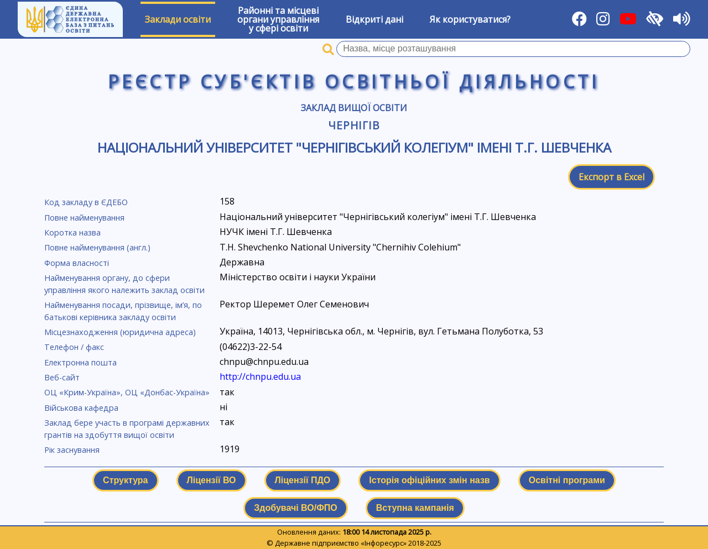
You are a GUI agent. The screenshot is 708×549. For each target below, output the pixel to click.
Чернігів (354, 125)
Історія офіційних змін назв (429, 480)
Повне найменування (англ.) (97, 247)
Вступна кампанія (415, 508)
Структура (125, 480)
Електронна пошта (80, 362)
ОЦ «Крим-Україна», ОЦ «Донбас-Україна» (127, 392)
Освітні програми (567, 480)
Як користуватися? (470, 19)
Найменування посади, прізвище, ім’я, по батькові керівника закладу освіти (123, 311)
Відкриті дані (374, 19)
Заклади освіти (178, 19)
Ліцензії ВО (211, 480)
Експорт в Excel (611, 177)
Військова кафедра (81, 407)
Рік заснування (72, 450)
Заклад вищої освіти (354, 108)
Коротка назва (72, 232)
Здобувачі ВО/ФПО (295, 508)
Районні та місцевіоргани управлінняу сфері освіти (278, 19)
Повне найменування (84, 217)
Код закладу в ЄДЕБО (86, 202)
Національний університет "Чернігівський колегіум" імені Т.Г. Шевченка (354, 147)
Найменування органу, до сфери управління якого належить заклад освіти (124, 284)
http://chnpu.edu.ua (260, 376)
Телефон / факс (74, 347)
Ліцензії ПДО (303, 480)
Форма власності (76, 263)
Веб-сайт (62, 377)
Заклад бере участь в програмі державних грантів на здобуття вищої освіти (127, 428)
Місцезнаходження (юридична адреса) (120, 332)
